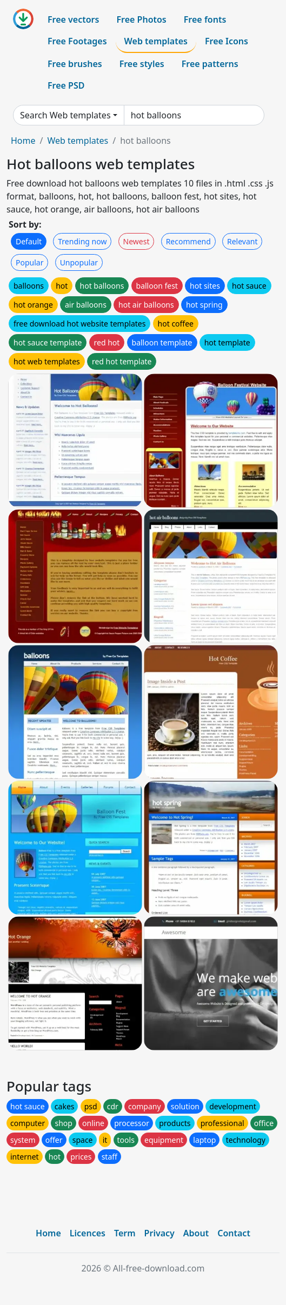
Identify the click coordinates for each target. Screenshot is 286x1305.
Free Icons (226, 41)
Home (23, 141)
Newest (136, 241)
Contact (233, 1233)
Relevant (242, 241)
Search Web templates (65, 115)
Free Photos (141, 19)
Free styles (141, 64)
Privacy (159, 1233)
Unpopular (79, 262)
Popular (29, 262)
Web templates (156, 41)
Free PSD (66, 85)
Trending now (82, 241)
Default (29, 241)
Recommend (188, 241)
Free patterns (210, 64)
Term (125, 1233)
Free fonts (205, 19)
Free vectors (73, 19)
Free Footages (77, 41)
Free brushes (75, 64)
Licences (87, 1233)
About (196, 1233)
